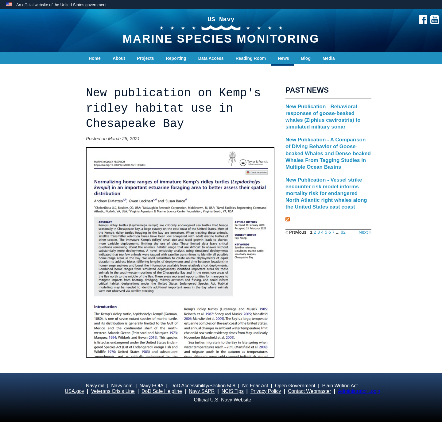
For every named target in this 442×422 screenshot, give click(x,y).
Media (329, 58)
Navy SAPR (202, 391)
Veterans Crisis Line (112, 391)
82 (343, 232)
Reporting (176, 58)
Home (95, 58)
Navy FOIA (151, 385)
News (283, 58)
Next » (365, 232)
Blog (306, 58)
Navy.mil (95, 385)
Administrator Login (359, 391)
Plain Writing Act (340, 385)
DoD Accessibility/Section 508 (202, 385)
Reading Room (250, 58)
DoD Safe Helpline (162, 391)
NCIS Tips (233, 391)
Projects (145, 58)
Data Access (211, 58)
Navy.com (122, 385)
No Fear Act (255, 385)
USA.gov (74, 391)
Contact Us (100, 70)
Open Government (295, 385)
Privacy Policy (265, 391)
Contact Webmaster (309, 391)
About (119, 58)
